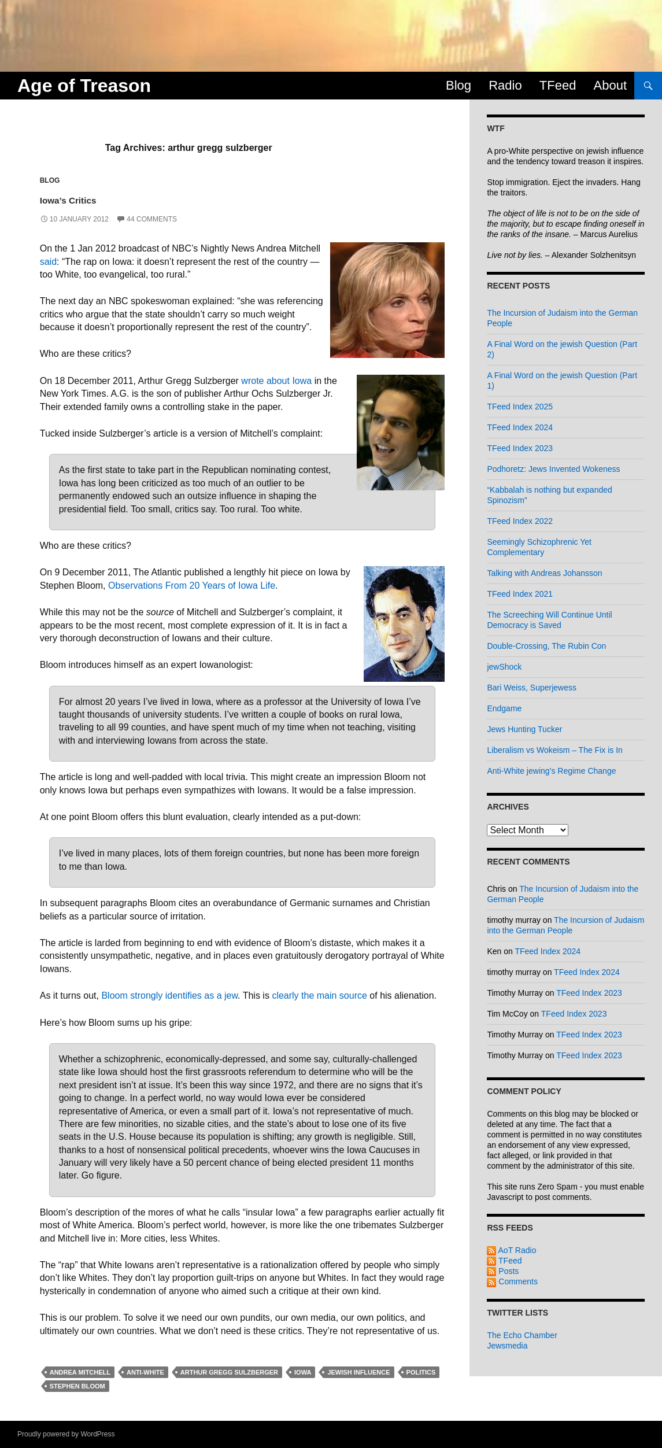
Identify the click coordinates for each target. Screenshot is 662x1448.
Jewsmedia (507, 1345)
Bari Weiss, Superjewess (531, 687)
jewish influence (358, 1372)
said (48, 262)
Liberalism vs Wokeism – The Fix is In (554, 750)
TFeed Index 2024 (520, 427)
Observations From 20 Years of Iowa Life (191, 585)
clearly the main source (319, 995)
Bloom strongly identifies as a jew (169, 995)
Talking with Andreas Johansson (544, 573)
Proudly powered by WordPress (66, 1434)
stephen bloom (77, 1386)
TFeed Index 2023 (520, 448)
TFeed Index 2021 (520, 594)
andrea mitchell (80, 1372)
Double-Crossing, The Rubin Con (546, 646)
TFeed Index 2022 (520, 521)
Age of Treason (84, 85)
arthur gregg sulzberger (229, 1372)
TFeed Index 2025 (520, 406)
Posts (503, 1271)
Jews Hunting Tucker (524, 729)
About (610, 85)
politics (421, 1372)
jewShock (504, 666)
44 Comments (152, 219)
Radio (505, 85)
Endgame (504, 708)
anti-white (145, 1372)
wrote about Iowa (276, 381)
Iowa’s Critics (87, 198)
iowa (302, 1372)
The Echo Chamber (522, 1335)
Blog (458, 85)
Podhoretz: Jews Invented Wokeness (553, 469)
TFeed (557, 85)
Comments (512, 1281)
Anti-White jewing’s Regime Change (551, 770)
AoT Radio (511, 1250)
